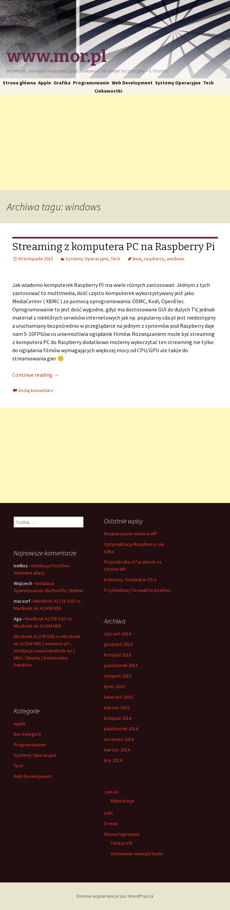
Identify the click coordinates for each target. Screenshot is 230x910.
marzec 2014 (117, 750)
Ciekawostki (108, 91)
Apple (44, 83)
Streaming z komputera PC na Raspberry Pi (113, 247)
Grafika (62, 83)
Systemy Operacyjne (178, 83)
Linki (108, 813)
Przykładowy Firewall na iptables (137, 590)
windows (176, 259)
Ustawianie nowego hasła (137, 853)
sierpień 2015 (118, 676)
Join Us (111, 792)
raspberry (154, 259)
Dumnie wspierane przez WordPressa (115, 896)
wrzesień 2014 (119, 739)
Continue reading (35, 374)
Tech (208, 83)
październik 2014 (121, 729)
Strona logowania (121, 834)
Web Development (132, 83)
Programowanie (91, 83)
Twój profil (121, 843)
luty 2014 (113, 760)
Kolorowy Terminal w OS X (130, 579)
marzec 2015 (117, 707)
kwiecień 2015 (118, 697)
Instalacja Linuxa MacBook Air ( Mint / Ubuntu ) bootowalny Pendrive (44, 658)
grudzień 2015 (118, 644)
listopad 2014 (117, 718)
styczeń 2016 (117, 634)
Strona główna (19, 83)
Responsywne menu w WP (130, 534)
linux (137, 259)
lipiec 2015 (114, 686)
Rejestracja (122, 801)
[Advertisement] (115, 142)
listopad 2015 (117, 655)
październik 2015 (121, 665)
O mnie (111, 823)
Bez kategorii (27, 734)
